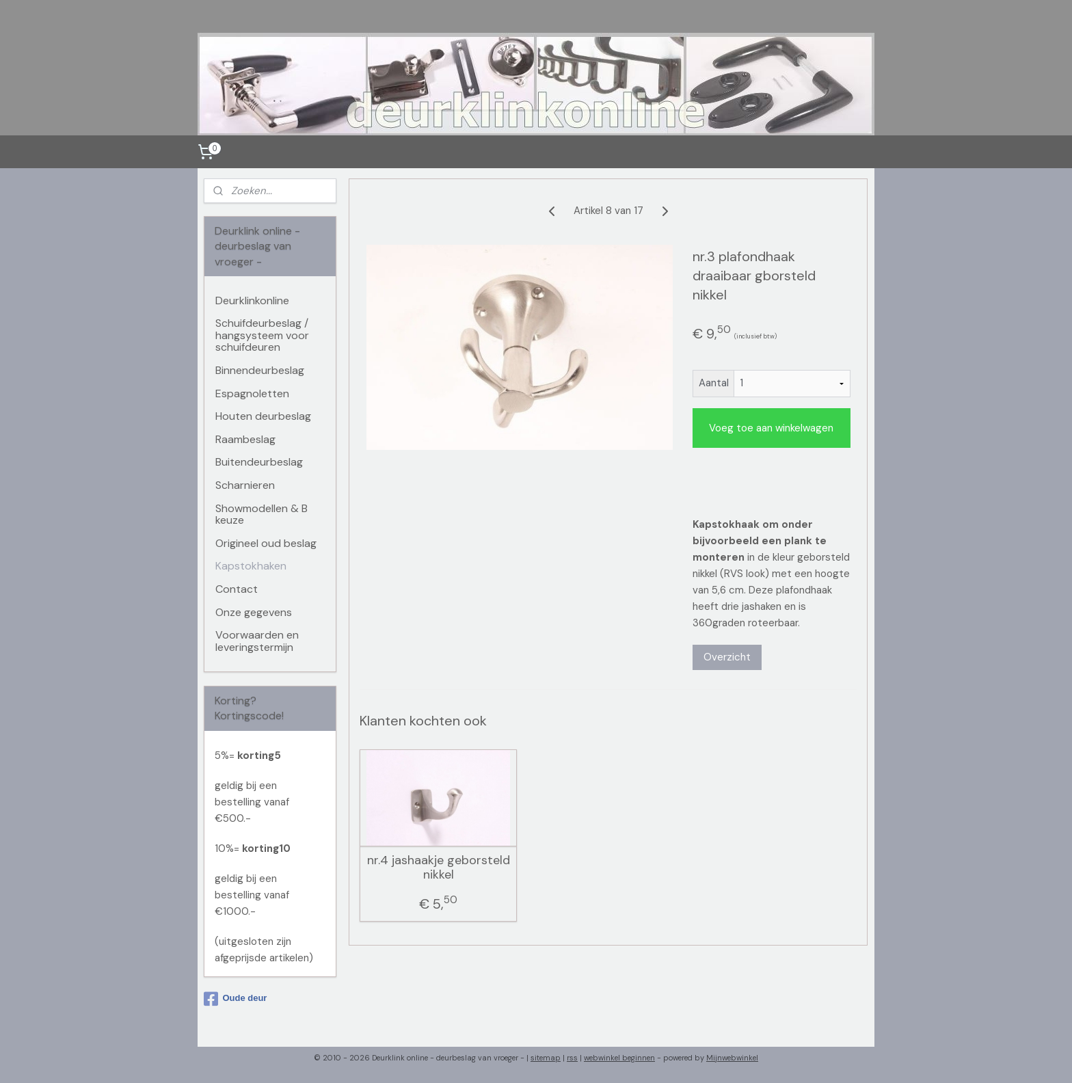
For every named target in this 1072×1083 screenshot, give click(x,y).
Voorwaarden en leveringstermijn (257, 641)
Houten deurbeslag (263, 416)
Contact (236, 589)
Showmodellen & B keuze (261, 514)
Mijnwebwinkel (732, 1057)
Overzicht (727, 657)
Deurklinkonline (252, 300)
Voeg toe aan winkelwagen (771, 428)
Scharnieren (245, 485)
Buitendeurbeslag (259, 462)
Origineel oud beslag (266, 543)
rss (572, 1057)
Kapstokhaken (250, 566)
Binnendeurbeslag (259, 370)
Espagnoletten (252, 393)
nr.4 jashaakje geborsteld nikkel (438, 868)
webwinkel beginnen (619, 1057)
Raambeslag (245, 439)
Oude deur (235, 999)
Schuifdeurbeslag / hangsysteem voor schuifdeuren (262, 335)
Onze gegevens (253, 612)
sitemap (546, 1057)
